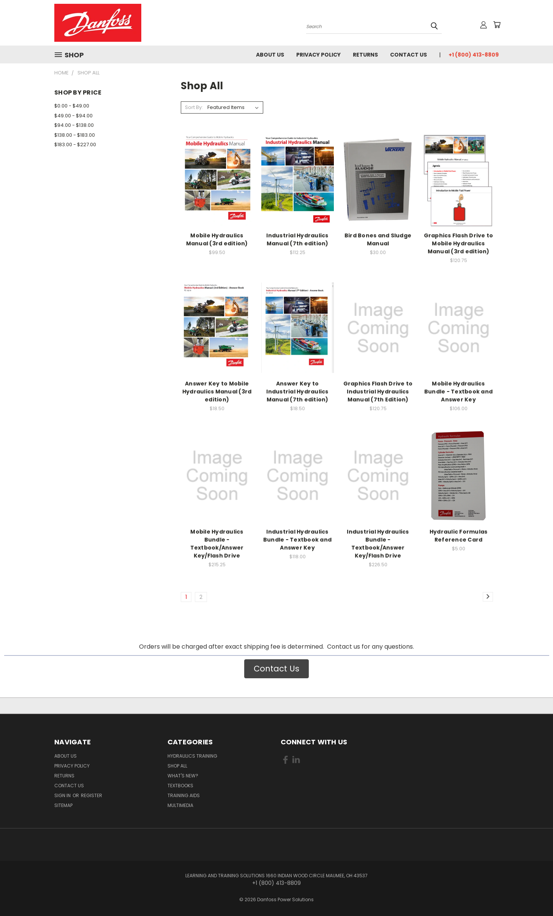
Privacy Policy (318, 54)
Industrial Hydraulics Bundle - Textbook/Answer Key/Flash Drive (378, 543)
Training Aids (183, 795)
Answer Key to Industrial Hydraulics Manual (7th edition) (297, 391)
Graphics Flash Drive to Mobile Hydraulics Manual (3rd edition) (458, 243)
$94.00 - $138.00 (74, 125)
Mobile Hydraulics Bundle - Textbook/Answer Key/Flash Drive (217, 543)
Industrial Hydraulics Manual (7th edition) (297, 239)
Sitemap (63, 805)
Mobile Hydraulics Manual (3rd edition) (217, 239)
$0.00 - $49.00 (71, 105)
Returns (365, 54)
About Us (270, 54)
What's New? (182, 775)
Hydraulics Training (192, 756)
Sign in (63, 795)
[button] (276, 668)
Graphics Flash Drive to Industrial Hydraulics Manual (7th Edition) (378, 391)
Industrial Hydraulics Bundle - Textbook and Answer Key (297, 539)
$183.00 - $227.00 (75, 144)
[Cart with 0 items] (497, 24)
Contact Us (408, 54)
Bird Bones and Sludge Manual (377, 239)
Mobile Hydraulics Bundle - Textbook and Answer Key (458, 391)
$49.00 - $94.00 (73, 115)
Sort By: (194, 107)
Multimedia (180, 805)
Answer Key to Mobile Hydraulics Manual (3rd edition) (217, 391)
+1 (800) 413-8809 (474, 54)
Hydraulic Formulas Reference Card (459, 535)
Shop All (177, 766)
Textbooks (180, 785)
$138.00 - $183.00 (74, 135)
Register (91, 795)
